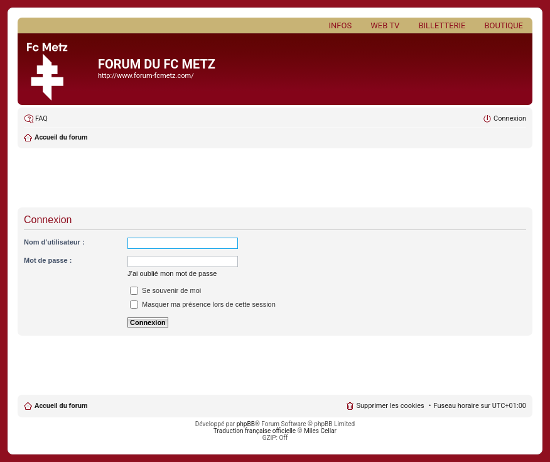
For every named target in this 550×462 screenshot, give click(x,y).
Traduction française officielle (254, 430)
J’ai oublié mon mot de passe (172, 273)
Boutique (503, 25)
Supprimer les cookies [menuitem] (390, 406)
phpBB (246, 424)
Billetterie (441, 25)
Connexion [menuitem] (509, 118)
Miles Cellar (320, 430)
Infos (340, 25)
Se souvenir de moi (165, 290)
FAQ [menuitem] (41, 118)
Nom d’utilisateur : (54, 242)
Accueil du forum (61, 137)
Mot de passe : (48, 260)
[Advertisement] (275, 179)
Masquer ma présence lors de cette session (203, 304)
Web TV (384, 25)
